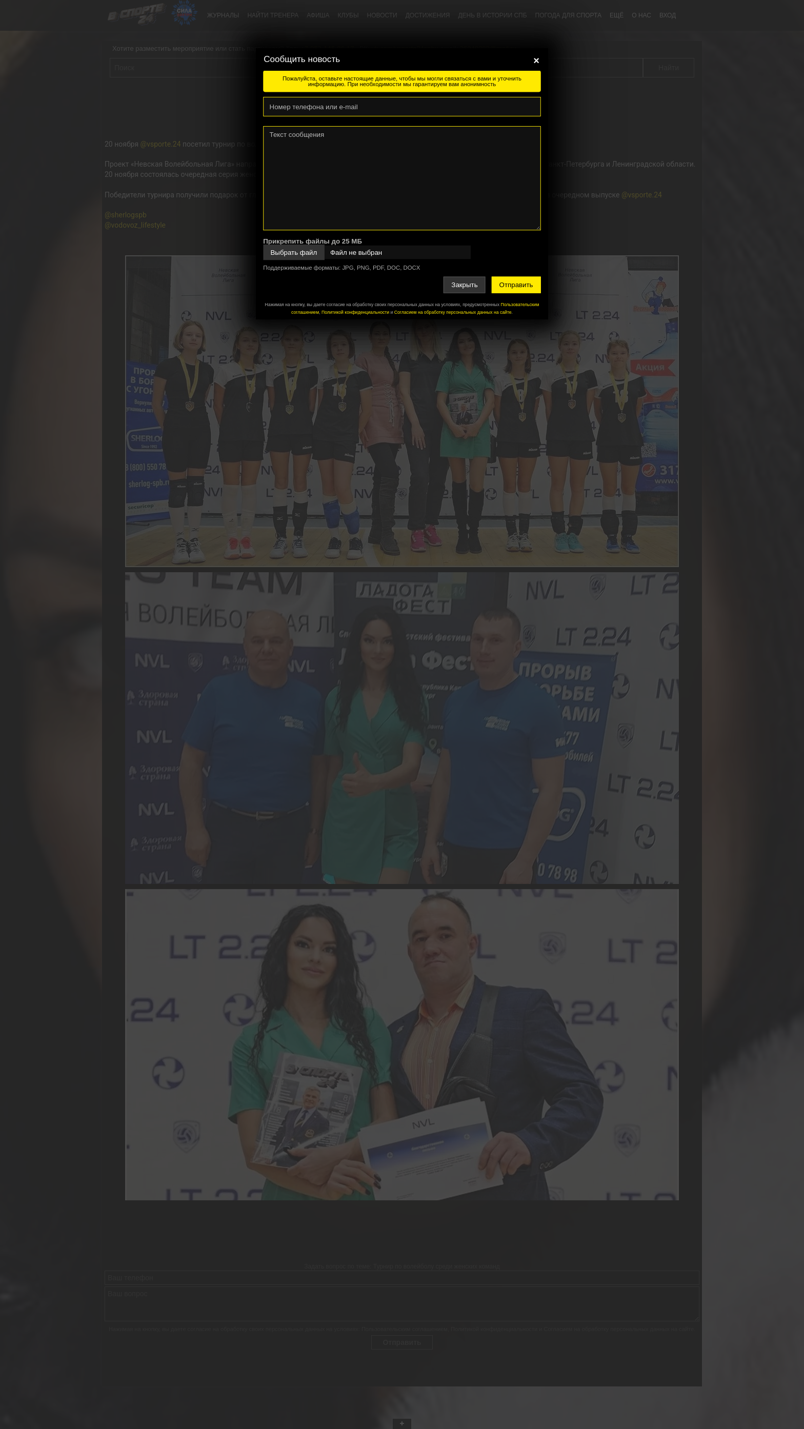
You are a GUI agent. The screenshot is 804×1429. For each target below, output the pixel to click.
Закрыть (464, 285)
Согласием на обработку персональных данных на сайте (453, 312)
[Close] (536, 60)
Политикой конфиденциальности (355, 312)
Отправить (516, 285)
